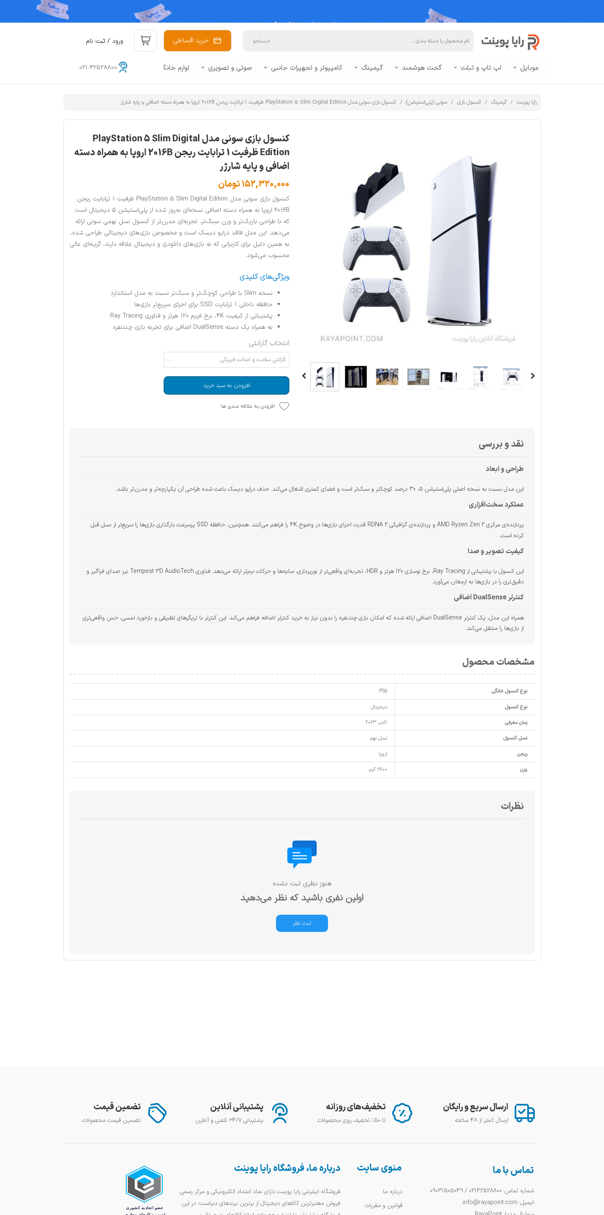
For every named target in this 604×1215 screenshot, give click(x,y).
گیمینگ (372, 68)
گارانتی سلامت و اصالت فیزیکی (253, 360)
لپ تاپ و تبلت (481, 68)
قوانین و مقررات (384, 1102)
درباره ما (393, 1089)
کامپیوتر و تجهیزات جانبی (306, 68)
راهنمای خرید (387, 1130)
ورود (117, 41)
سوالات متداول (386, 1116)
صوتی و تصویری (230, 68)
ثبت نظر (302, 923)
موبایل (529, 68)
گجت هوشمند (422, 68)
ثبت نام (95, 41)
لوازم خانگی (173, 68)
